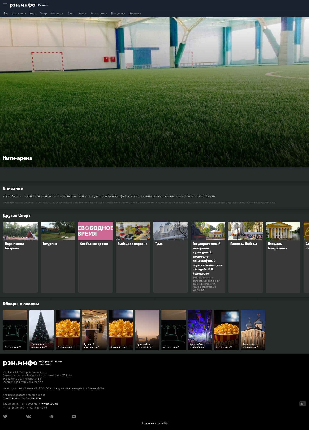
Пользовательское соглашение (22, 398)
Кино (33, 13)
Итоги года (19, 13)
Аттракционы (99, 13)
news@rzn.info (50, 403)
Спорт (71, 13)
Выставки (135, 13)
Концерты (57, 13)
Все (6, 13)
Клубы (82, 13)
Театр (43, 13)
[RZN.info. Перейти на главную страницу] (29, 5)
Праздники (118, 13)
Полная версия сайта (154, 423)
